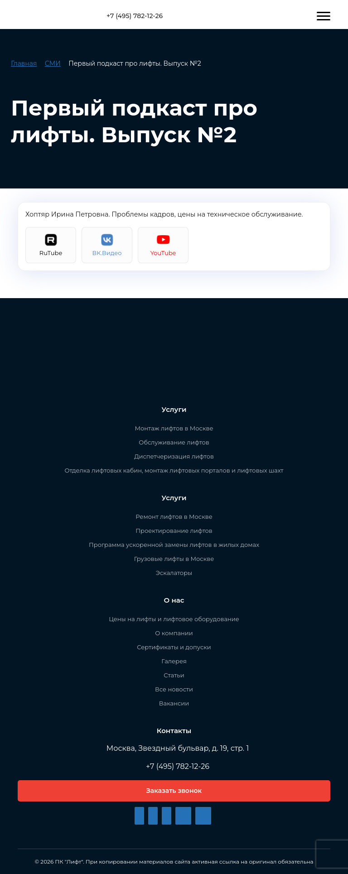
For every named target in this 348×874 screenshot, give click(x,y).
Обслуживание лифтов (174, 442)
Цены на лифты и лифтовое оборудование (174, 619)
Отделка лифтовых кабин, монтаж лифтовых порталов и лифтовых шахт (174, 470)
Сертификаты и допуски (174, 647)
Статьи (174, 675)
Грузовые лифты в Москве (174, 558)
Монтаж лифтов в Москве (174, 428)
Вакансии (174, 703)
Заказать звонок (174, 791)
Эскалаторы (174, 572)
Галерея (174, 661)
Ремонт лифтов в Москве (173, 516)
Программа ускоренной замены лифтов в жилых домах (174, 544)
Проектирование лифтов (173, 530)
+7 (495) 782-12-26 (131, 16)
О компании (174, 633)
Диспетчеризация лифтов (174, 456)
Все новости (174, 689)
